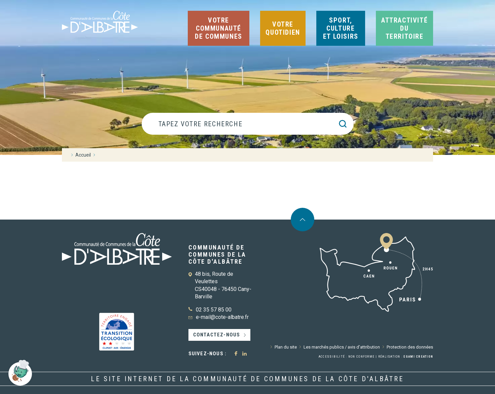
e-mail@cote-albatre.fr (222, 317)
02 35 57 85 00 (214, 309)
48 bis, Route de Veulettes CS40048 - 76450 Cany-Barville (223, 285)
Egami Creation (418, 356)
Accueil (83, 155)
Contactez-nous (216, 335)
